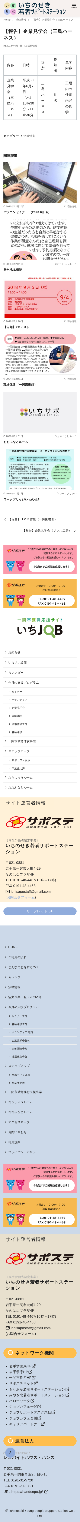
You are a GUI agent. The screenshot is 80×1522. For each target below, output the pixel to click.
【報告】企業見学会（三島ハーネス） (53, 19)
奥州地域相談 (12, 269)
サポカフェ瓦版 (21, 760)
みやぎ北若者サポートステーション (37, 1395)
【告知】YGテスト (16, 327)
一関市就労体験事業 (22, 741)
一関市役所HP (20, 1378)
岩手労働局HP (20, 1366)
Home (7, 19)
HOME (13, 947)
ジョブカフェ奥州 (23, 1418)
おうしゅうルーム (20, 777)
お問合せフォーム (21, 897)
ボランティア (20, 699)
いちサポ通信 (17, 662)
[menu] (74, 5)
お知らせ (14, 652)
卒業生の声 (18, 768)
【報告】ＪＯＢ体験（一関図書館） (32, 519)
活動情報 (21, 19)
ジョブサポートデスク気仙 (30, 1412)
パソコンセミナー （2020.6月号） (27, 212)
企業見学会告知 (21, 1040)
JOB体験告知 (19, 1048)
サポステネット (21, 1383)
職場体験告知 (20, 724)
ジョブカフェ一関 (23, 1406)
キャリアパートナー (25, 1424)
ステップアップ (19, 751)
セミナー (17, 691)
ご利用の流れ (17, 957)
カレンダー (16, 672)
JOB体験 (17, 715)
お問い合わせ (17, 1132)
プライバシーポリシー (23, 1152)
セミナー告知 (20, 1016)
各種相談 (17, 732)
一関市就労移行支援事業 (25, 1092)
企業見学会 (18, 707)
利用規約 (14, 1142)
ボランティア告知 (22, 1032)
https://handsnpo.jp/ (27, 1492)
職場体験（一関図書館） (20, 384)
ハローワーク (19, 1401)
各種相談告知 (20, 1024)
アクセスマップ (19, 1122)
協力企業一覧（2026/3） (25, 997)
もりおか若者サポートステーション (37, 1389)
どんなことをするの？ (23, 967)
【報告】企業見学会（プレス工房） (46, 530)
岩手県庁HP (18, 1372)
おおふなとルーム (15, 442)
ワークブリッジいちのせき (21, 499)
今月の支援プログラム (23, 682)
